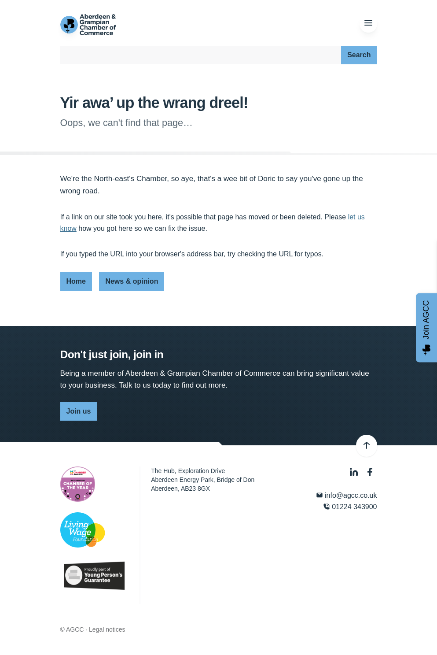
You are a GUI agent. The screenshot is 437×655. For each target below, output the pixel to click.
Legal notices (107, 629)
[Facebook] (370, 472)
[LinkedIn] (355, 472)
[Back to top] (366, 446)
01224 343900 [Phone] (350, 507)
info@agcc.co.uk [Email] (346, 495)
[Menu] (368, 23)
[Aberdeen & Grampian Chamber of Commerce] (88, 24)
